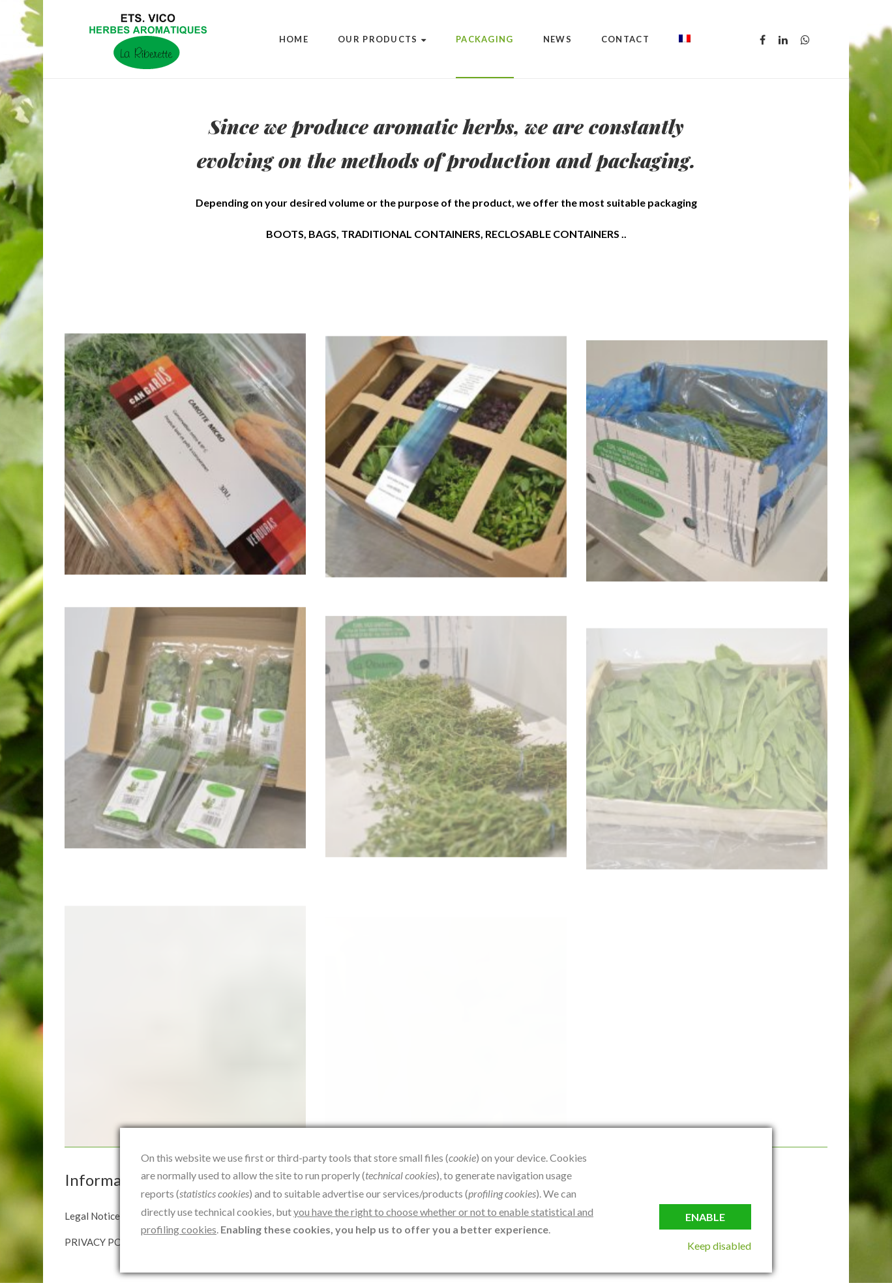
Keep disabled (719, 1245)
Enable (705, 1217)
